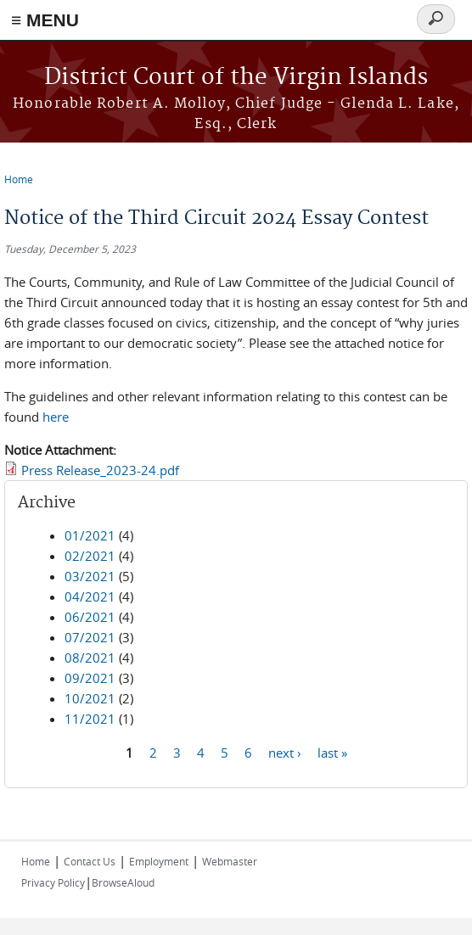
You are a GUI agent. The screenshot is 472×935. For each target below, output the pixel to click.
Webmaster (229, 861)
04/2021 (90, 596)
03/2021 (90, 576)
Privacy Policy (53, 882)
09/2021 (90, 677)
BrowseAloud (123, 882)
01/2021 (90, 535)
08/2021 (90, 657)
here (55, 416)
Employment (158, 861)
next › (284, 751)
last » (332, 751)
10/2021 (90, 698)
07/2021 (90, 637)
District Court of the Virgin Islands (236, 78)
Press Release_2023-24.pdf (100, 470)
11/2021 (90, 718)
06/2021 (90, 616)
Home (18, 179)
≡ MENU (45, 20)
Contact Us (89, 861)
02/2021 (90, 555)
